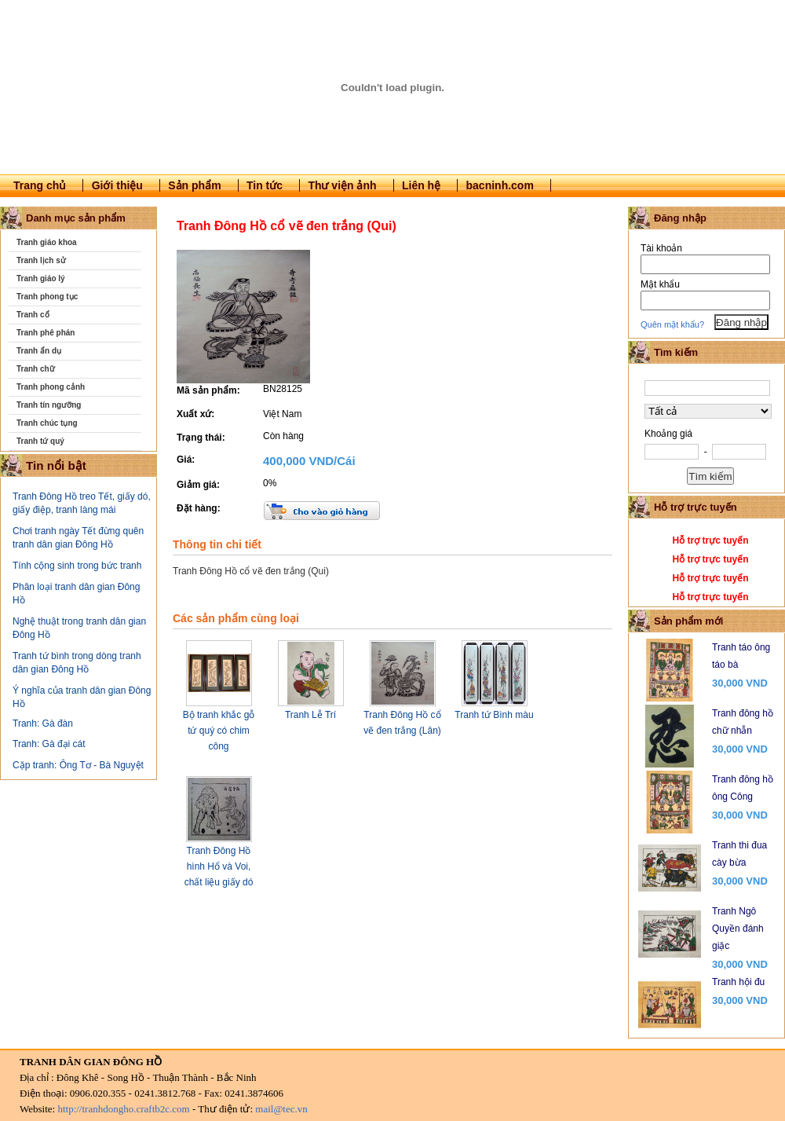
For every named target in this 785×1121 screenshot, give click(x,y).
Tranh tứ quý (40, 441)
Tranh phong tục (47, 296)
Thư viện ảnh (342, 185)
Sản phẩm (194, 185)
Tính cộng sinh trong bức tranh (77, 565)
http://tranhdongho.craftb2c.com (123, 1109)
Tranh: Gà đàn (43, 723)
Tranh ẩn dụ (38, 350)
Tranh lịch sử (41, 260)
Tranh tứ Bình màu (494, 714)
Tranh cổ (32, 314)
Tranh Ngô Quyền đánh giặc (738, 928)
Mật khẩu (660, 284)
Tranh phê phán (45, 332)
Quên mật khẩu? (672, 324)
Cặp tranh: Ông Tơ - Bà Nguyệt (78, 765)
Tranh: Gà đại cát (49, 743)
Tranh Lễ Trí (310, 714)
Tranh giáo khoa (46, 242)
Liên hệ (421, 185)
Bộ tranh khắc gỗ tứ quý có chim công (219, 730)
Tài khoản (661, 248)
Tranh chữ (35, 369)
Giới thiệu (117, 185)
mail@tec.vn (281, 1109)
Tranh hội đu (738, 981)
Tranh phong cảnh (50, 387)
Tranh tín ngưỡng (48, 405)
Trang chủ (39, 185)
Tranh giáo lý (40, 278)
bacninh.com (500, 185)
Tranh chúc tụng (47, 423)
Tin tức (264, 185)
